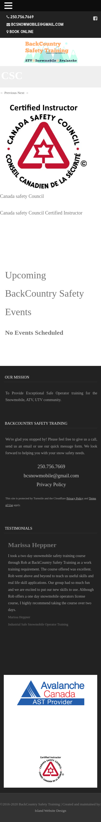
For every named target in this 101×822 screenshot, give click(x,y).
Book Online (22, 31)
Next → (23, 93)
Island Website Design (50, 811)
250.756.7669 (22, 17)
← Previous (8, 93)
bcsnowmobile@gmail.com (37, 24)
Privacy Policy (51, 484)
